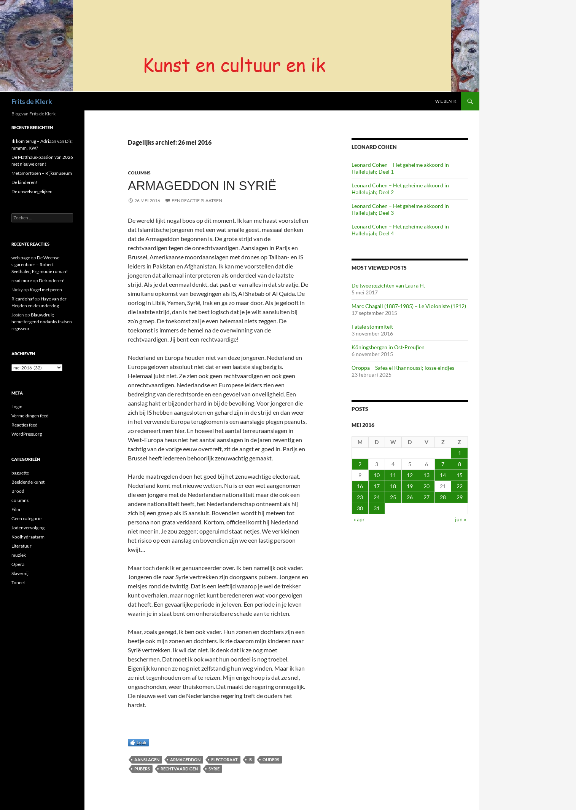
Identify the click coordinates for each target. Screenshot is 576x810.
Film (15, 509)
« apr (359, 519)
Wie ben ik (445, 101)
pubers (142, 768)
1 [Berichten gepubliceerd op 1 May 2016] (459, 453)
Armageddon (185, 759)
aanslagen (146, 759)
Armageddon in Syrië (202, 186)
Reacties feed (24, 425)
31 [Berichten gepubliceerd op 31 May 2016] (377, 508)
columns (139, 173)
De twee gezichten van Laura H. (388, 285)
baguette (20, 473)
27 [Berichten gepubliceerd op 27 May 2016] (426, 497)
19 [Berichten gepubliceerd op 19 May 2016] (410, 486)
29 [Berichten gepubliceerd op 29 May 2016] (460, 497)
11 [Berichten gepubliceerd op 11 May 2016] (393, 475)
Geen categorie (26, 518)
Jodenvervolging (28, 527)
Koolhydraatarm (28, 537)
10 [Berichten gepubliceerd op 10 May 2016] (377, 475)
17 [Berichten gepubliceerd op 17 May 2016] (377, 486)
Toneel (18, 582)
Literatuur (21, 546)
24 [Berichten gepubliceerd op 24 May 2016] (377, 497)
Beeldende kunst (28, 482)
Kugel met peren (46, 289)
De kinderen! (24, 182)
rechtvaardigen (179, 768)
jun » (460, 519)
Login (16, 406)
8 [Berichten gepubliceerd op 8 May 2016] (459, 464)
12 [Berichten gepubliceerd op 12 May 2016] (410, 475)
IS (250, 759)
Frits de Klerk (31, 101)
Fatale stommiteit (372, 326)
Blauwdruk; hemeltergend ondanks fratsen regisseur (41, 321)
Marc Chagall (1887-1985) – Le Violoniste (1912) (409, 306)
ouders (271, 759)
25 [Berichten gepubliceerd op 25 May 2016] (393, 497)
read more (21, 280)
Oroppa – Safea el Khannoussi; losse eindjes (403, 367)
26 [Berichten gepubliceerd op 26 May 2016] (410, 497)
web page (20, 257)
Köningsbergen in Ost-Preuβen (388, 347)
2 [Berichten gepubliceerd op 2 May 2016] (359, 464)
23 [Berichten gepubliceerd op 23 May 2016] (360, 497)
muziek (18, 555)
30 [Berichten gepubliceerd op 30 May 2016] (360, 508)
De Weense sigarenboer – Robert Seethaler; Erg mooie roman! (39, 264)
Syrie (214, 768)
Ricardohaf (22, 299)
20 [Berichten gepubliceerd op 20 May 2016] (426, 486)
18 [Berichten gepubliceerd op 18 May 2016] (393, 486)
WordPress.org (26, 434)
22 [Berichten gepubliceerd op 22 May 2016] (460, 486)
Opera (17, 564)
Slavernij (20, 573)
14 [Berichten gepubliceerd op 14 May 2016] (443, 475)
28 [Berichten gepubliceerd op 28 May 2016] (443, 497)
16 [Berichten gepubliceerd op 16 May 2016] (360, 486)
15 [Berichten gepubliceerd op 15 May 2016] (460, 475)
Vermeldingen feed (30, 416)
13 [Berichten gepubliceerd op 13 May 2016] (426, 475)
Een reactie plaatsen (197, 200)
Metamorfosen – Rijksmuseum (41, 173)
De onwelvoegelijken (32, 191)
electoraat (224, 759)
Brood (17, 491)
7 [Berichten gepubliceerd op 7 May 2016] (442, 464)
